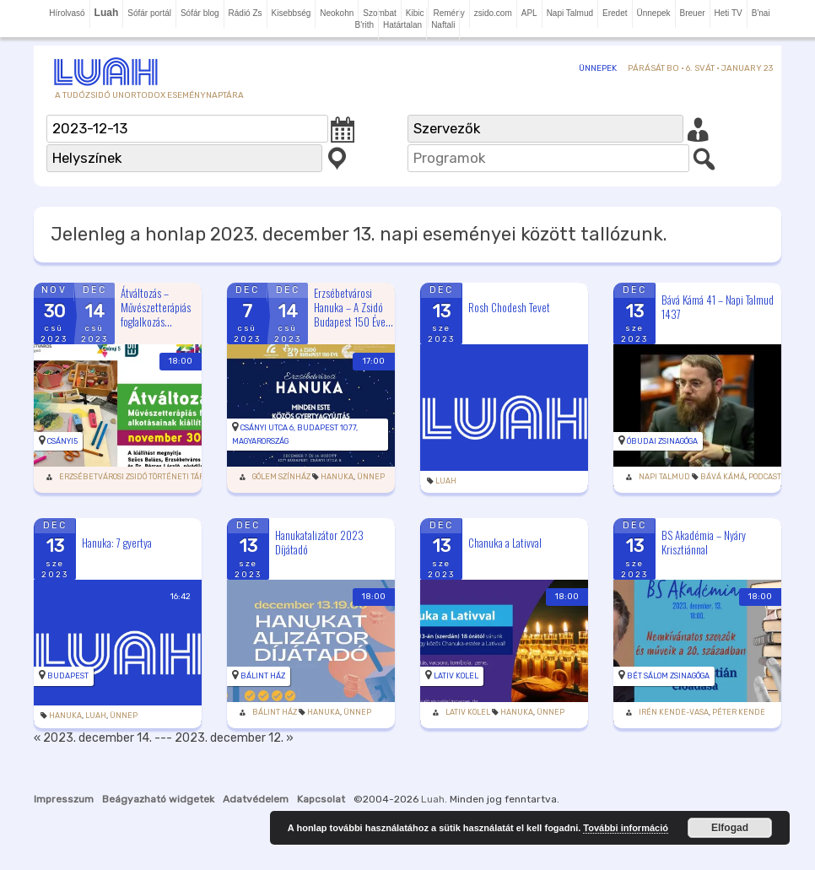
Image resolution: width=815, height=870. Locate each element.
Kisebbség (291, 13)
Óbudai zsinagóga (662, 441)
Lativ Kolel (456, 676)
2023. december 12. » (234, 738)
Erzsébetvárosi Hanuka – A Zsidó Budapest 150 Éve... (353, 307)
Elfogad (729, 828)
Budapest (68, 676)
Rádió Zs (245, 13)
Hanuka (337, 477)
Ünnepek (654, 13)
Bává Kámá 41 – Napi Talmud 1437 (717, 306)
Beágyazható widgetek (158, 799)
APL (529, 13)
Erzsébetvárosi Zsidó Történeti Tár (131, 477)
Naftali (443, 25)
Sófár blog (200, 13)
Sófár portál (149, 13)
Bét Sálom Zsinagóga (668, 676)
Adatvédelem (256, 799)
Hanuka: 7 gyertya (117, 541)
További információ (625, 828)
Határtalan (402, 25)
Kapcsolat (321, 799)
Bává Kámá (722, 477)
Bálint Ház (262, 676)
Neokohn (337, 13)
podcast (764, 477)
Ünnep (371, 477)
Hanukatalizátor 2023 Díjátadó (319, 542)
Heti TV (728, 13)
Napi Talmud (570, 13)
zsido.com (493, 13)
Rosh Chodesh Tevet (509, 307)
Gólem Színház (281, 477)
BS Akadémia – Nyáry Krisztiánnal (703, 542)
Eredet (614, 13)
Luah (445, 481)
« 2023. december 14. (93, 738)
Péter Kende (738, 712)
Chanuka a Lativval (505, 541)
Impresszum (64, 799)
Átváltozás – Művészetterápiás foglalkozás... (156, 307)
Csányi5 (62, 441)
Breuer (692, 13)
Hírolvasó (66, 13)
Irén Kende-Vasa (674, 712)
